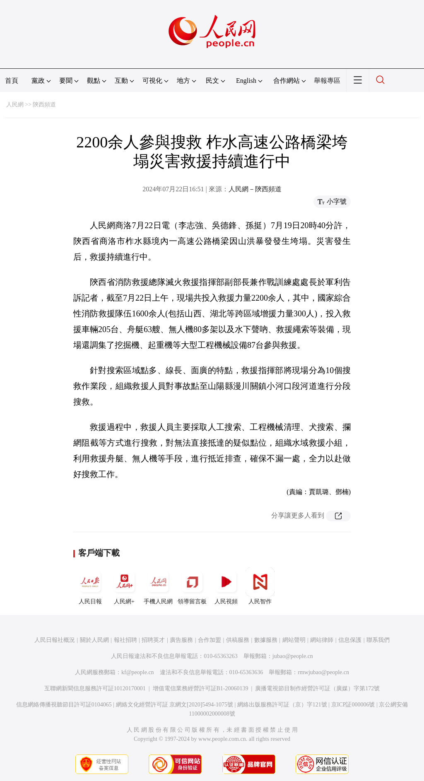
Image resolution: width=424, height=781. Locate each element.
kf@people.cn (137, 672)
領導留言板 (192, 586)
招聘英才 (153, 640)
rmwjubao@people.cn (323, 672)
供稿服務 (237, 640)
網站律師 (321, 640)
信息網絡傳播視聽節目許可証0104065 (64, 704)
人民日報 (90, 586)
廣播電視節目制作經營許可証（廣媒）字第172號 (317, 688)
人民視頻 (226, 586)
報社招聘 (125, 640)
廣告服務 (181, 640)
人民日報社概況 (54, 640)
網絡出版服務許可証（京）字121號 (282, 704)
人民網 (15, 104)
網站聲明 (294, 640)
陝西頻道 (44, 104)
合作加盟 (209, 640)
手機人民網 (158, 586)
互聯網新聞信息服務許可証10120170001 (95, 688)
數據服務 (265, 640)
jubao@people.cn (292, 656)
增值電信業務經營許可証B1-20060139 (200, 688)
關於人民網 (94, 640)
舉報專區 (327, 80)
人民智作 (260, 586)
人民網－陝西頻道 (255, 189)
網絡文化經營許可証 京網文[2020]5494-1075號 (175, 704)
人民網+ (124, 586)
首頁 (11, 80)
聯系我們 (378, 640)
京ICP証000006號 (353, 704)
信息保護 (349, 640)
